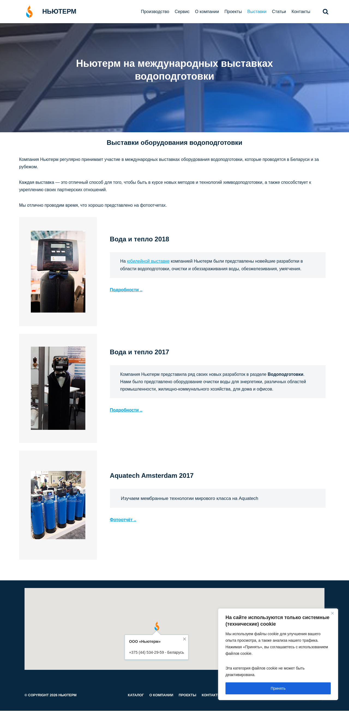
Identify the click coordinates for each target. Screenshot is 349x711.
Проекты (233, 11)
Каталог (136, 695)
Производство (154, 11)
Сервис (181, 11)
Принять (278, 688)
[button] (326, 11)
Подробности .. (126, 289)
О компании (207, 11)
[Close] (332, 613)
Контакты (300, 11)
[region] (278, 654)
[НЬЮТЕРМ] (47, 11)
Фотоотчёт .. (123, 520)
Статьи (279, 11)
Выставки (256, 11)
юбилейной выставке (148, 261)
